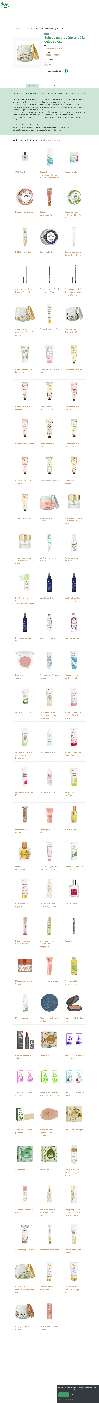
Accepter (64, 1395)
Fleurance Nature (51, 139)
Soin (46, 34)
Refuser (74, 1395)
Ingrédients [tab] (45, 85)
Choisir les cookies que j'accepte (69, 1399)
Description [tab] (32, 85)
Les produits (27, 28)
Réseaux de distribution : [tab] (62, 85)
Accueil (17, 28)
